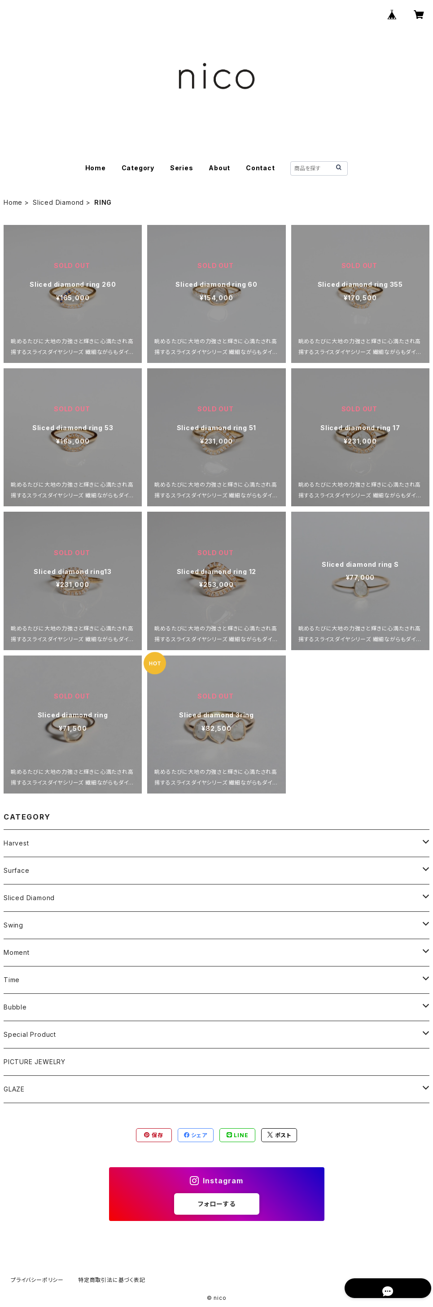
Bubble (15, 1007)
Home (95, 168)
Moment (17, 952)
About (219, 168)
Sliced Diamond (58, 202)
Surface (17, 870)
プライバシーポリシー (37, 1280)
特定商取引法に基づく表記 (111, 1280)
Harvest (16, 843)
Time (12, 979)
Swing (13, 925)
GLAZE (14, 1089)
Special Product (30, 1034)
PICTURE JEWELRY (35, 1061)
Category (138, 168)
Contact (260, 168)
